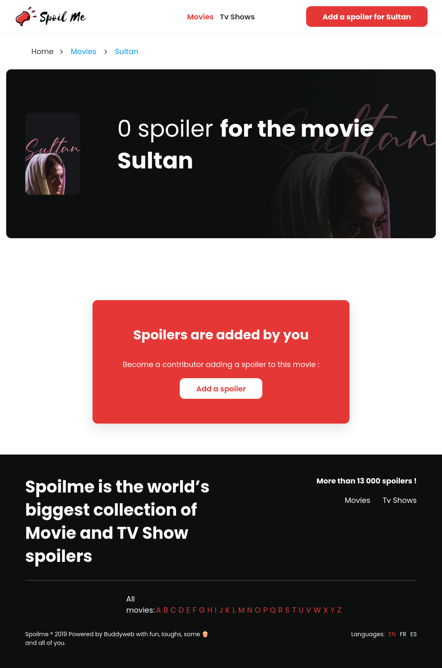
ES (414, 634)
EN (392, 634)
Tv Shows (237, 17)
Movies (200, 17)
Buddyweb (119, 634)
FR (403, 634)
